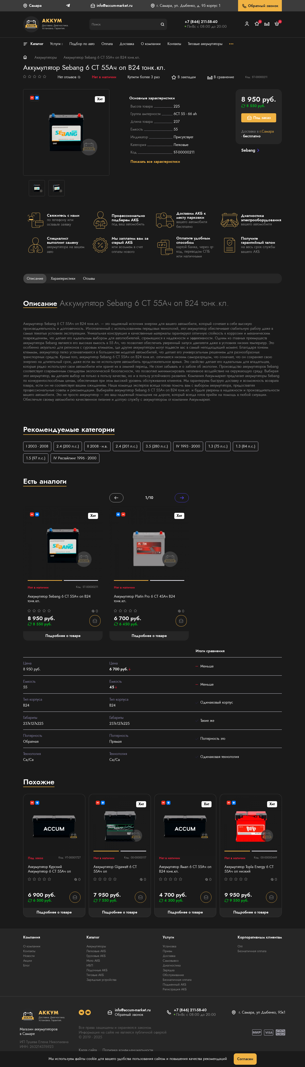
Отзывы (89, 278)
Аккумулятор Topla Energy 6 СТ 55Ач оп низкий (248, 870)
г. (267, 131)
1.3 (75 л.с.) (218, 446)
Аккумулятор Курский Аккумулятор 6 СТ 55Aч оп (49, 870)
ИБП (89, 966)
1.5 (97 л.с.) (35, 458)
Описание (35, 278)
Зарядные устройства (101, 980)
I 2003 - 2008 (37, 446)
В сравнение (220, 77)
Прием (167, 951)
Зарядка (169, 971)
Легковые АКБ (96, 951)
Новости (29, 956)
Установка (169, 947)
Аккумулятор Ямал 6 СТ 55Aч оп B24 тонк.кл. (185, 870)
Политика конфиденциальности (128, 1050)
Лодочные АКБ (97, 971)
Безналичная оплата (177, 980)
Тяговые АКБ (95, 975)
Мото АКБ (93, 961)
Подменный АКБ (174, 985)
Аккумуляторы (45, 57)
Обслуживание (173, 975)
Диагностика (172, 966)
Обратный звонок (259, 6)
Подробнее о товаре (54, 912)
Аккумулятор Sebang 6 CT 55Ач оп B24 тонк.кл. (59, 599)
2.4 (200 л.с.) (68, 446)
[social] (81, 1013)
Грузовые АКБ (96, 956)
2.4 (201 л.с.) (127, 446)
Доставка (169, 956)
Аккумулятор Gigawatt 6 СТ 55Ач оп (115, 870)
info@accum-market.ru (115, 5)
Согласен (245, 1059)
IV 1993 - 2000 (188, 446)
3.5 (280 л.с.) (157, 446)
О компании (31, 947)
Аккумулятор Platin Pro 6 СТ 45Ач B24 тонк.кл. (144, 599)
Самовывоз (171, 961)
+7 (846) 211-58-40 (201, 21)
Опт (240, 947)
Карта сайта (88, 1050)
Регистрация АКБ (175, 990)
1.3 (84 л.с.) (245, 446)
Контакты (29, 951)
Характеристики (63, 278)
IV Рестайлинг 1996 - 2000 (75, 458)
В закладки (183, 77)
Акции (27, 961)
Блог (26, 966)
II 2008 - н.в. (97, 446)
